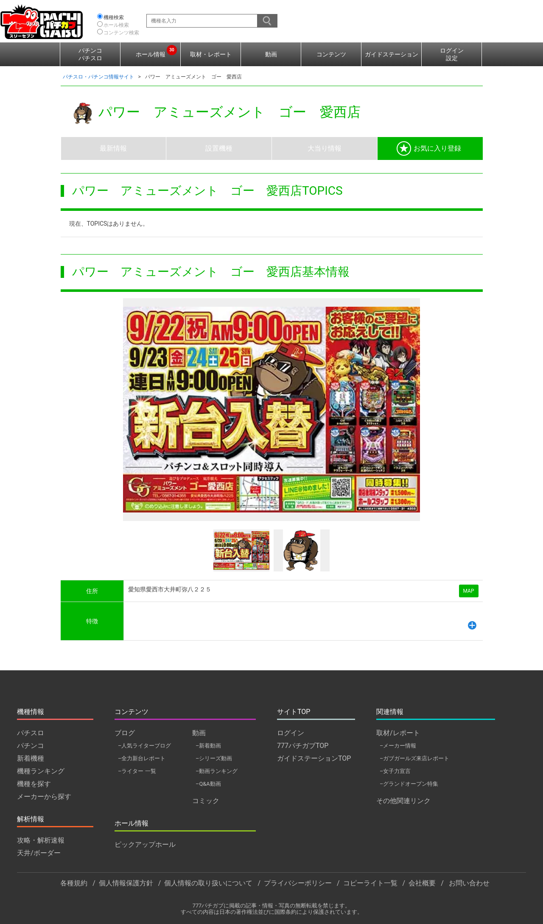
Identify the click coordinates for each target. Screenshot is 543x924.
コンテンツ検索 (121, 33)
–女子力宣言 (395, 771)
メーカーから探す (44, 796)
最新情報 (113, 148)
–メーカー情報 (398, 745)
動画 (271, 54)
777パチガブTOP (302, 746)
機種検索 (114, 17)
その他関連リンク (403, 801)
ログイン (290, 733)
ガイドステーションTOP (314, 758)
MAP (468, 591)
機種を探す (34, 784)
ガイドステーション (391, 54)
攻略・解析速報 (40, 840)
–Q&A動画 (208, 784)
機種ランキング (40, 771)
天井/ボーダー (39, 853)
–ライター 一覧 (137, 771)
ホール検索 (116, 25)
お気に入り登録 (429, 148)
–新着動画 (208, 745)
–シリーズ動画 (214, 758)
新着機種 (30, 758)
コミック (205, 801)
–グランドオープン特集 (409, 784)
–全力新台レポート (141, 758)
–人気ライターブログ (144, 745)
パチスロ (30, 733)
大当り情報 (324, 148)
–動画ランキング (217, 771)
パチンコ (30, 746)
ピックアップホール (145, 844)
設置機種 (218, 148)
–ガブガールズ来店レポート (414, 758)
